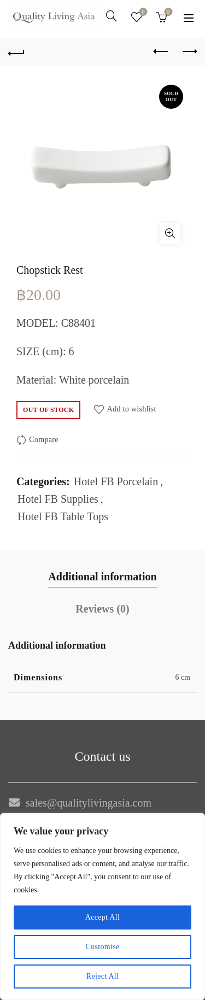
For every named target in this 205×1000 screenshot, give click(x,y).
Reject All (102, 976)
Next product (189, 51)
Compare (43, 440)
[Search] (111, 16)
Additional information (102, 576)
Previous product (161, 51)
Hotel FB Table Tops (62, 516)
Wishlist (142, 12)
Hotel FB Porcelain (116, 481)
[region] (102, 906)
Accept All (102, 917)
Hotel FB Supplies (57, 499)
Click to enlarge (170, 233)
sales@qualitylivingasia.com (88, 803)
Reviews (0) (102, 609)
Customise (103, 947)
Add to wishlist (131, 408)
